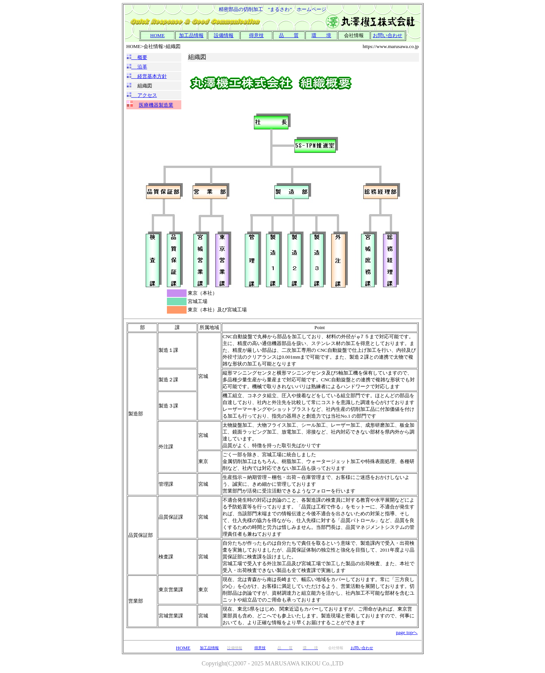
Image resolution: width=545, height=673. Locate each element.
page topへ (406, 632)
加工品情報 (191, 35)
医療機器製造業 (156, 105)
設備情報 (224, 35)
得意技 (256, 35)
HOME (157, 35)
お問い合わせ (387, 35)
